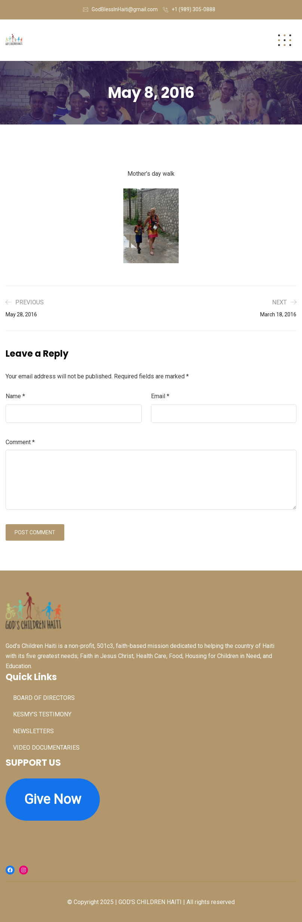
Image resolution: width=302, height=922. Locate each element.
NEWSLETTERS (33, 731)
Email (160, 396)
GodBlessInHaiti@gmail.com (125, 9)
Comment (20, 442)
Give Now (52, 799)
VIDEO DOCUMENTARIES (46, 747)
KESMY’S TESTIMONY (42, 714)
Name (15, 396)
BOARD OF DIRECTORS (44, 697)
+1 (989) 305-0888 (193, 9)
